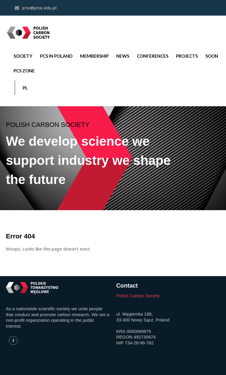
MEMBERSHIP (94, 56)
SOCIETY (23, 56)
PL (25, 87)
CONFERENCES (152, 56)
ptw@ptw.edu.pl (35, 8)
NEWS (122, 56)
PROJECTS (187, 56)
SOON (211, 56)
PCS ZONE (24, 70)
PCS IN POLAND (56, 56)
